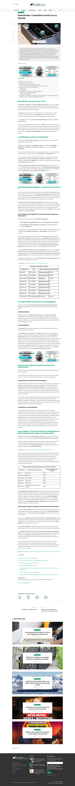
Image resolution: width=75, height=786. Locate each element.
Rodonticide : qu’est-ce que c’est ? (25, 81)
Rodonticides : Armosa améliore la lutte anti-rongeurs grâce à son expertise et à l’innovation (39, 574)
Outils (39, 10)
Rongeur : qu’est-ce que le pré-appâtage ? (28, 558)
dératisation (31, 162)
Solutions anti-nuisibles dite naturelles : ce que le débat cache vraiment (37, 733)
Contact (14, 773)
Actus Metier (32, 10)
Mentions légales (58, 781)
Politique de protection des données (54, 783)
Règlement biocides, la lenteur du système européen (36, 263)
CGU (53, 781)
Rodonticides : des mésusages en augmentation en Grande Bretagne (34, 560)
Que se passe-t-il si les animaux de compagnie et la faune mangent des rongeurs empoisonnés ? (38, 95)
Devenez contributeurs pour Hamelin (19, 765)
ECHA (37, 551)
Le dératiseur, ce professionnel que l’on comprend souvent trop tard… (37, 708)
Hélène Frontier (23, 63)
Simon (35, 636)
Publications (14, 767)
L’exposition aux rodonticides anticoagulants (28, 92)
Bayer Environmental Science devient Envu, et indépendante (49, 610)
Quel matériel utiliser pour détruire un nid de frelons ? (39, 765)
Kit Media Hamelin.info (16, 769)
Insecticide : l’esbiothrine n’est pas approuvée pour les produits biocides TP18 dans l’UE (39, 771)
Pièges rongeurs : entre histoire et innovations (29, 572)
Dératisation (21, 12)
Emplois (13, 771)
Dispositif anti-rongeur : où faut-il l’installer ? (29, 563)
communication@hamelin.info (24, 582)
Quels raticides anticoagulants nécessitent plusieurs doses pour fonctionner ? (34, 85)
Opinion (50, 10)
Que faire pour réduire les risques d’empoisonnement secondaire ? (32, 96)
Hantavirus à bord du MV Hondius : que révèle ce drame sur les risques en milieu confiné (37, 683)
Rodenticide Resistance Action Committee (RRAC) (49, 551)
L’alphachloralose (23, 88)
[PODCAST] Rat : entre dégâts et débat (28, 565)
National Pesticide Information (28, 551)
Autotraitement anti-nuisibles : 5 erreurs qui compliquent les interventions (37, 633)
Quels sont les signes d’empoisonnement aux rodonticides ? (30, 91)
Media (45, 10)
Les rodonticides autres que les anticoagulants (27, 87)
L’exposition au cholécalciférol (25, 94)
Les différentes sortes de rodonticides (26, 83)
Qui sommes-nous (16, 763)
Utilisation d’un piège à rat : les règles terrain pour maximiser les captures (37, 658)
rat (48, 104)
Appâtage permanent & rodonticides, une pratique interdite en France (39, 449)
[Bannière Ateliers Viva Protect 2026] (39, 71)
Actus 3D (16, 10)
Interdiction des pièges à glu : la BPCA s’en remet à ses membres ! (39, 760)
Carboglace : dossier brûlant (29, 609)
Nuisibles (23, 10)
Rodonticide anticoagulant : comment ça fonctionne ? (29, 84)
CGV (51, 781)
